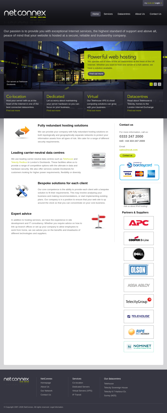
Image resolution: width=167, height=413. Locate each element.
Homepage (46, 383)
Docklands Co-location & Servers (123, 57)
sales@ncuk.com (128, 150)
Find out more (13, 110)
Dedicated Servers (61, 97)
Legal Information (56, 407)
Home (96, 14)
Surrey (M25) (110, 395)
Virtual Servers (101, 97)
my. (152, 3)
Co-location (20, 97)
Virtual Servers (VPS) (82, 391)
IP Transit (76, 395)
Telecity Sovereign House (116, 387)
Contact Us (155, 14)
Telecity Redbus (19, 162)
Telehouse (68, 159)
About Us (140, 14)
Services (108, 14)
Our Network (47, 391)
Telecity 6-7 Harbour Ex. (115, 391)
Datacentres (124, 14)
